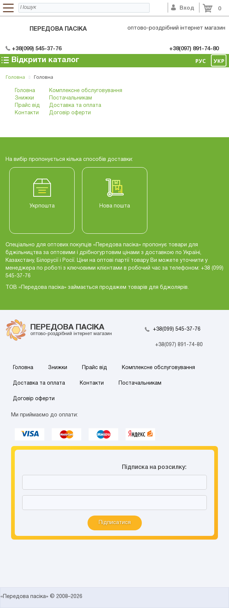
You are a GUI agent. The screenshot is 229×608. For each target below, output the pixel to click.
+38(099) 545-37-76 (177, 329)
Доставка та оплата (75, 105)
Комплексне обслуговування (85, 90)
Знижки (24, 98)
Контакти (27, 113)
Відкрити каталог (39, 60)
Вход (182, 8)
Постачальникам (70, 98)
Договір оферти (70, 113)
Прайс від (27, 105)
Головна (25, 90)
